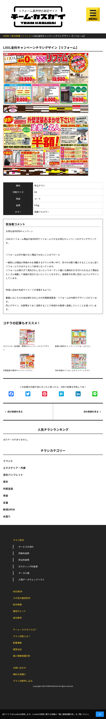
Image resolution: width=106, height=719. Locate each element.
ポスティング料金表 (28, 566)
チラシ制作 (18, 540)
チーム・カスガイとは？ (25, 629)
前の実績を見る (14, 411)
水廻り (7, 516)
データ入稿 (23, 573)
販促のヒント (19, 611)
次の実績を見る (92, 411)
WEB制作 (17, 591)
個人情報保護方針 (21, 655)
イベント (8, 461)
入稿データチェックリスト (31, 579)
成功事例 (17, 617)
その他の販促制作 (21, 598)
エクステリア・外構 (14, 468)
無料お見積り (19, 674)
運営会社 (17, 649)
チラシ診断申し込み (23, 680)
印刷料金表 (23, 553)
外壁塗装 (8, 488)
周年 (5, 481)
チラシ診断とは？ (21, 636)
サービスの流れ (26, 546)
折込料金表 (23, 559)
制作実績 (17, 604)
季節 (5, 495)
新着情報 (17, 642)
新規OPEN (9, 509)
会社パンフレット (13, 474)
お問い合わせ (19, 667)
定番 (5, 502)
